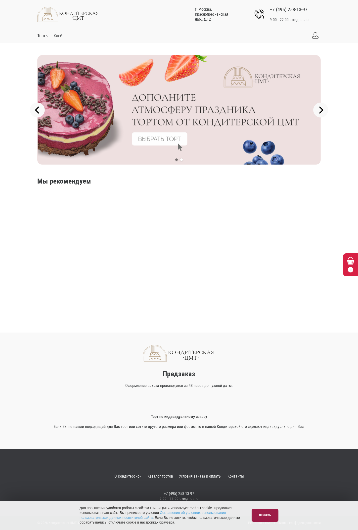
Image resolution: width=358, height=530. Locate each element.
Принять (265, 515)
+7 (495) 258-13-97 (289, 9)
